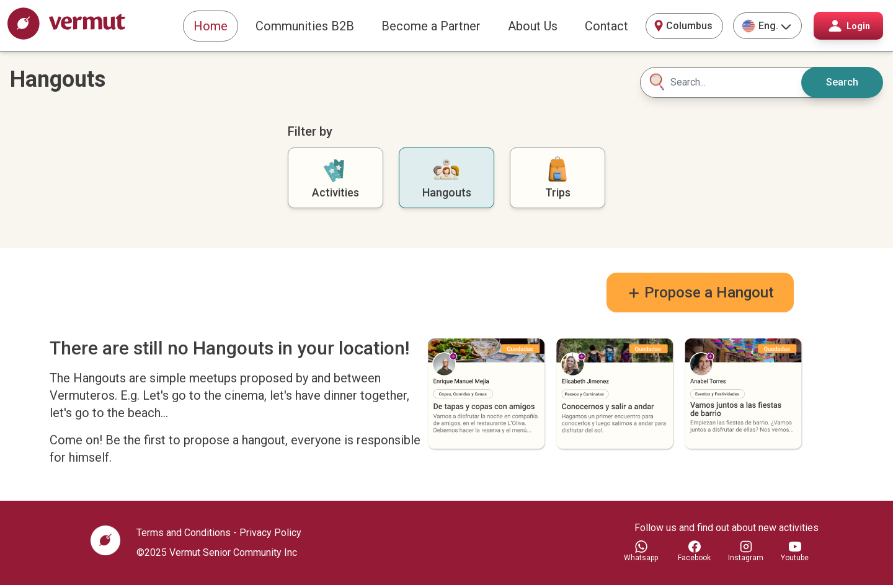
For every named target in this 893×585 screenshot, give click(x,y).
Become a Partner (431, 26)
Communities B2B (304, 26)
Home (210, 26)
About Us (533, 26)
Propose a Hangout (700, 292)
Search (842, 82)
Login (848, 25)
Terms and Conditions (183, 533)
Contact (606, 26)
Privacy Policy (270, 533)
